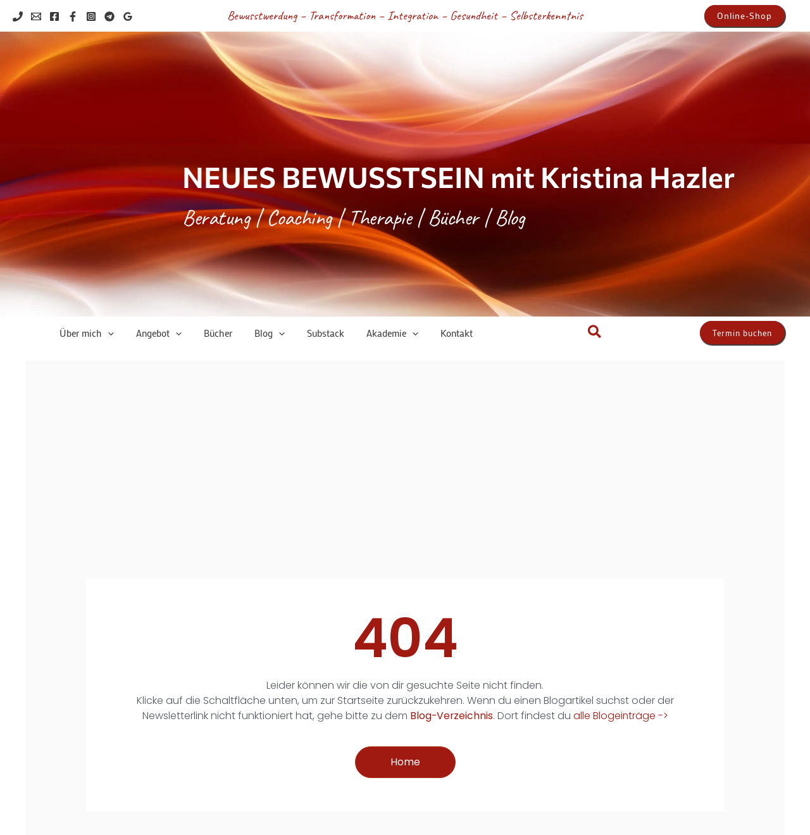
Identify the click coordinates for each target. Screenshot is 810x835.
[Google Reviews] (128, 16)
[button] (744, 16)
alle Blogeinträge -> (621, 715)
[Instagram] (91, 16)
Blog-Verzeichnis (451, 715)
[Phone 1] (18, 16)
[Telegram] (109, 16)
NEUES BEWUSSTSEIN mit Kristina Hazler (458, 176)
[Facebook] (54, 16)
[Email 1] (36, 16)
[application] (101, 333)
